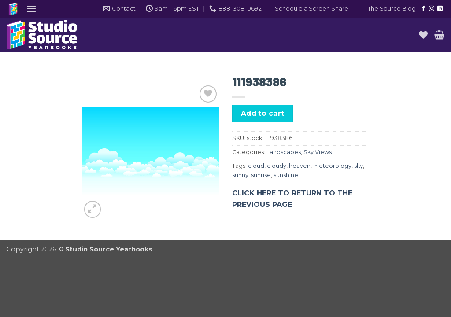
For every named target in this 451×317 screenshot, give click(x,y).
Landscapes (283, 152)
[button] (31, 8)
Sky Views (317, 152)
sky (358, 165)
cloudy (276, 165)
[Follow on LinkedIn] (440, 9)
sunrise (261, 175)
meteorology (332, 165)
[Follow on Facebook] (423, 9)
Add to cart (263, 113)
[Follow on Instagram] (431, 9)
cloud (256, 165)
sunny (240, 175)
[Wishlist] (423, 34)
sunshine (286, 175)
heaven (300, 165)
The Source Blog (392, 8)
